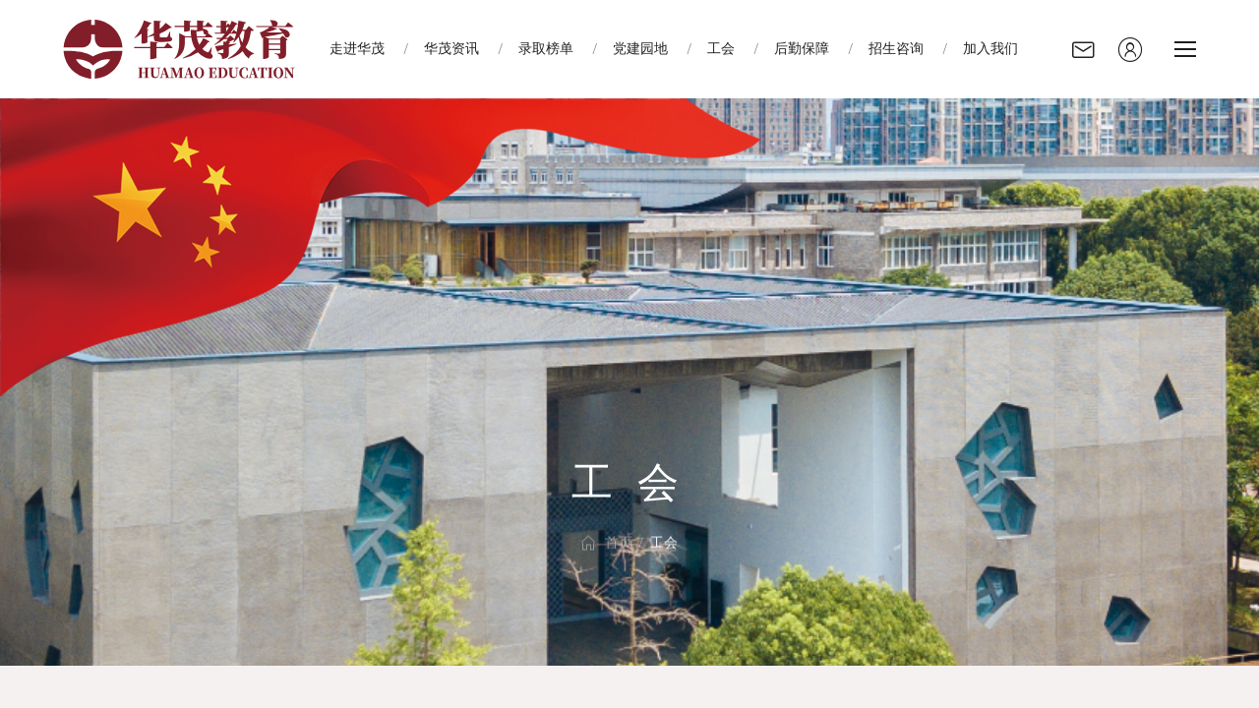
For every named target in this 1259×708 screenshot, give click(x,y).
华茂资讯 (451, 48)
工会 (721, 48)
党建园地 (640, 48)
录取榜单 (545, 48)
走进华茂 (357, 48)
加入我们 (990, 48)
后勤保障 (801, 48)
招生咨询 (896, 48)
